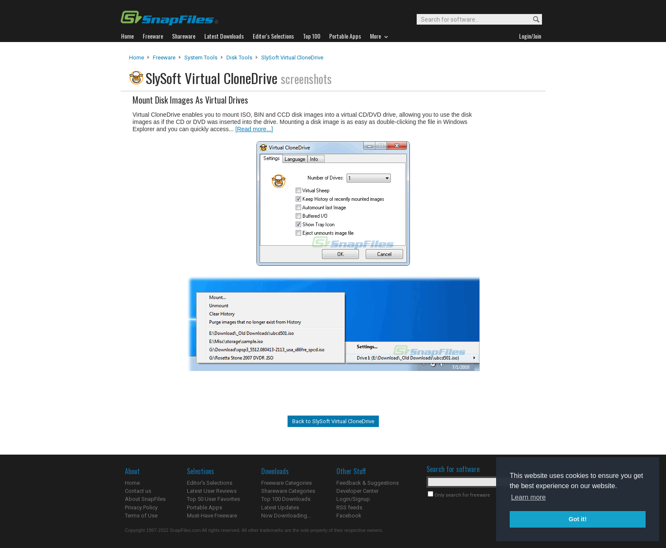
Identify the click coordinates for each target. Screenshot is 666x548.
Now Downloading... (286, 515)
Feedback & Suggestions (367, 483)
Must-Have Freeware (212, 515)
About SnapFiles (145, 499)
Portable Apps (204, 507)
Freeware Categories (286, 483)
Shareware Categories (288, 491)
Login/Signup (353, 499)
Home (136, 57)
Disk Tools (239, 57)
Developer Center (357, 491)
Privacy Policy (141, 507)
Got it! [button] (578, 519)
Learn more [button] (528, 497)
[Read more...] (254, 129)
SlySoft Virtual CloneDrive (292, 57)
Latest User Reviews (212, 491)
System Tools (200, 57)
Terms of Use (141, 515)
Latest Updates (280, 507)
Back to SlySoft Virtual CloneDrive (333, 421)
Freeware (164, 57)
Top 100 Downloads (285, 499)
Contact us (138, 491)
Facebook (348, 515)
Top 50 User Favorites (213, 499)
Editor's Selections (209, 483)
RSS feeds (349, 507)
